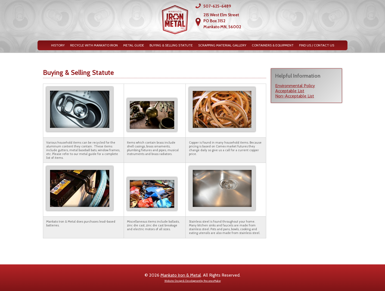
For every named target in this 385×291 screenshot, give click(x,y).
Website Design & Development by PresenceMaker (192, 280)
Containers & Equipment (273, 45)
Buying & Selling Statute (171, 45)
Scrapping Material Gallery (222, 45)
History (58, 45)
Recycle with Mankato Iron (94, 45)
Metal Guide (133, 45)
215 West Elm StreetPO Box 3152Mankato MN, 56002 (222, 20)
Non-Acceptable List (294, 96)
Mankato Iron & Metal (180, 275)
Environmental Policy (295, 85)
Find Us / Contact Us (316, 45)
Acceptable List (289, 90)
